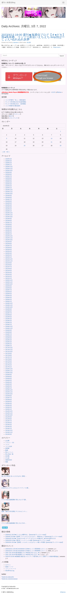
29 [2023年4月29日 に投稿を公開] (60, 145)
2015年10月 (9, 394)
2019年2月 (8, 322)
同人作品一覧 (9, 454)
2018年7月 (8, 334)
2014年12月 (9, 411)
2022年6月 (8, 247)
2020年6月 (8, 292)
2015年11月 (9, 392)
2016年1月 (8, 388)
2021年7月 (8, 266)
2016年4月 (8, 382)
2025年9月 (8, 172)
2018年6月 (8, 336)
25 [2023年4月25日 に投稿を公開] (24, 145)
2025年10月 (9, 170)
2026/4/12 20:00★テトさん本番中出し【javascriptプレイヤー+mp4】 (26, 534)
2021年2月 (8, 276)
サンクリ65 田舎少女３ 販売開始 (15, 104)
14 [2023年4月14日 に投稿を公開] (51, 138)
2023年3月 (8, 230)
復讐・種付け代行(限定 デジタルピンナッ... (14, 511)
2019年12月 (9, 303)
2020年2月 (8, 299)
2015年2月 (8, 407)
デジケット (17, 114)
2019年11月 (9, 305)
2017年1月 (8, 367)
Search (62, 56)
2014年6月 (8, 422)
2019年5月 (8, 317)
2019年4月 (8, 318)
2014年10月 (9, 415)
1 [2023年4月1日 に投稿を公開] (60, 131)
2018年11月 (9, 328)
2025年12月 (9, 166)
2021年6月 (8, 268)
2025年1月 (8, 188)
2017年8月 (8, 355)
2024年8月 (8, 197)
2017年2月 (8, 365)
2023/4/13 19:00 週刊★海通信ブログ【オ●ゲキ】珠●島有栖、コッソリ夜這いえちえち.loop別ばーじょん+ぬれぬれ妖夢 (33, 37)
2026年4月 (8, 159)
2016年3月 (8, 384)
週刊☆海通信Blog (8, 2)
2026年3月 (8, 161)
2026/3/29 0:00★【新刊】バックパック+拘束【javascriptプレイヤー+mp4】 (28, 540)
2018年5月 (8, 338)
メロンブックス (13, 118)
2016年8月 (8, 376)
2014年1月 (8, 428)
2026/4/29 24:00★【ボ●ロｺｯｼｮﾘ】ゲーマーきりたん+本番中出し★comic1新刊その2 (30, 538)
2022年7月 (8, 245)
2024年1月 (8, 211)
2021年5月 (8, 270)
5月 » (8, 152)
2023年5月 (8, 226)
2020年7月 (8, 290)
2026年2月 (8, 162)
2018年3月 (8, 342)
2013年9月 (8, 434)
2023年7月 (8, 222)
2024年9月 (8, 195)
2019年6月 (8, 315)
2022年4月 (8, 251)
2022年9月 (8, 241)
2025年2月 (8, 186)
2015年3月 (8, 405)
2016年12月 (9, 369)
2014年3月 (8, 426)
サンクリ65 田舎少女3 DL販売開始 (15, 102)
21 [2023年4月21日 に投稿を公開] (51, 142)
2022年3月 (8, 253)
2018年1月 (8, 345)
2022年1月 (8, 257)
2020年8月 (8, 288)
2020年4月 (8, 295)
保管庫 (7, 448)
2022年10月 (9, 240)
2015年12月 (9, 390)
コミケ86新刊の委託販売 (12, 105)
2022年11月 (9, 238)
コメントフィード (10, 568)
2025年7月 (8, 176)
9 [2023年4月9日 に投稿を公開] (6, 138)
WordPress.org (9, 570)
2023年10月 (9, 216)
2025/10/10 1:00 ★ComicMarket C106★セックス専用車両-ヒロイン (25, 549)
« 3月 (3, 152)
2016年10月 (9, 372)
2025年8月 (8, 174)
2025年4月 (8, 182)
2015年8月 (8, 396)
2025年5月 (8, 180)
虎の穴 (11, 116)
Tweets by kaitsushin (8, 577)
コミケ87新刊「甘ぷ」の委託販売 (15, 100)
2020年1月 (8, 301)
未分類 (29, 42)
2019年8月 (8, 311)
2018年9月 (8, 330)
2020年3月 (8, 297)
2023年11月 (9, 214)
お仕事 (7, 440)
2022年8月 (8, 243)
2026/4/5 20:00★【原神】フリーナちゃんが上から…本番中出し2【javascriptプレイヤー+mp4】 (34, 536)
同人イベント (9, 452)
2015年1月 (8, 409)
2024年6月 (8, 201)
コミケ (7, 444)
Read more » (57, 47)
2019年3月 (8, 320)
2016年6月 (8, 378)
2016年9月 (8, 374)
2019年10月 (9, 307)
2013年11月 (9, 432)
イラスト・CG (9, 442)
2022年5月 (8, 249)
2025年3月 (8, 184)
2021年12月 (9, 259)
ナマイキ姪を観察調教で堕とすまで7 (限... (14, 499)
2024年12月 (9, 189)
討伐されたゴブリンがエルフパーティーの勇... (15, 488)
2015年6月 (8, 399)
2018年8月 (8, 332)
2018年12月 (9, 326)
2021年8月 (8, 265)
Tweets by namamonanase (9, 579)
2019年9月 (8, 309)
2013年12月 (9, 430)
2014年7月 (8, 421)
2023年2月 (8, 232)
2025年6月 (8, 178)
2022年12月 (9, 236)
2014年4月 (8, 424)
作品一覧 (5, 527)
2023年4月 (8, 228)
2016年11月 (9, 370)
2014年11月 (9, 413)
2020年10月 (9, 284)
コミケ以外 (8, 446)
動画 (6, 450)
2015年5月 (8, 401)
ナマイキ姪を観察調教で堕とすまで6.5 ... (14, 523)
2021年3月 (8, 274)
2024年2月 (8, 209)
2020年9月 (8, 286)
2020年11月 (9, 282)
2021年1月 (8, 278)
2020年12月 (9, 280)
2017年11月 (9, 349)
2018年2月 (8, 344)
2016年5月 (8, 380)
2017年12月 (9, 347)
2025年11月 (9, 168)
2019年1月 (8, 324)
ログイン (8, 565)
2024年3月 (8, 207)
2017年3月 (8, 363)
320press (63, 592)
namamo (15, 42)
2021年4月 (8, 272)
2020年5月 (8, 293)
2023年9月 (8, 218)
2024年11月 (9, 191)
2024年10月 (9, 193)
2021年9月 (8, 263)
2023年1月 (8, 234)
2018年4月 (8, 340)
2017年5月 (8, 361)
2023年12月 (9, 213)
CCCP (53, 92)
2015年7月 (8, 397)
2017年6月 (8, 359)
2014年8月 (8, 419)
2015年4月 (8, 403)
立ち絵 (7, 458)
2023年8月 (8, 220)
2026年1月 (8, 164)
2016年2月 (8, 386)
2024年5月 (8, 203)
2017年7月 (8, 357)
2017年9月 (8, 353)
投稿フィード (9, 567)
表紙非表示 (8, 460)
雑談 (6, 462)
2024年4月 (8, 205)
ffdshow (59, 92)
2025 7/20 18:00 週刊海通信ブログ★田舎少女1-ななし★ (22, 552)
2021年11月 (9, 261)
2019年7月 (8, 313)
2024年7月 (8, 199)
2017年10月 (9, 351)
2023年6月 (8, 224)
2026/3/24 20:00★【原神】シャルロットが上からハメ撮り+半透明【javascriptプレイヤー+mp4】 (34, 542)
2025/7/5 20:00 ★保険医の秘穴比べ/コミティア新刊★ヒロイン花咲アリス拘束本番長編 (31, 556)
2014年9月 (8, 417)
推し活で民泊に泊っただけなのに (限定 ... (14, 476)
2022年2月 (8, 255)
